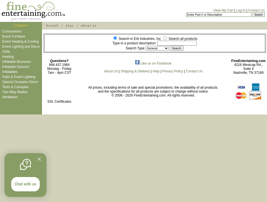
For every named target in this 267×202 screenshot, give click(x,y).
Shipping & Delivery (135, 71)
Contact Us (256, 10)
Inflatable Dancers (15, 67)
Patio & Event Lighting (18, 77)
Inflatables (10, 72)
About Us (111, 71)
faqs (70, 25)
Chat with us (25, 184)
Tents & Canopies (15, 87)
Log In (240, 10)
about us (89, 25)
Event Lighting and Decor (21, 47)
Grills (6, 52)
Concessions (12, 31)
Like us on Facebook (153, 63)
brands (52, 25)
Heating (8, 57)
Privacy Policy (172, 71)
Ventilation (10, 97)
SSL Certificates (59, 102)
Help (156, 71)
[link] (59, 89)
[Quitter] (39, 159)
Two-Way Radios (14, 92)
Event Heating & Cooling (20, 41)
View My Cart (223, 10)
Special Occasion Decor (20, 82)
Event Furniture (13, 36)
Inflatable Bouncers (16, 62)
